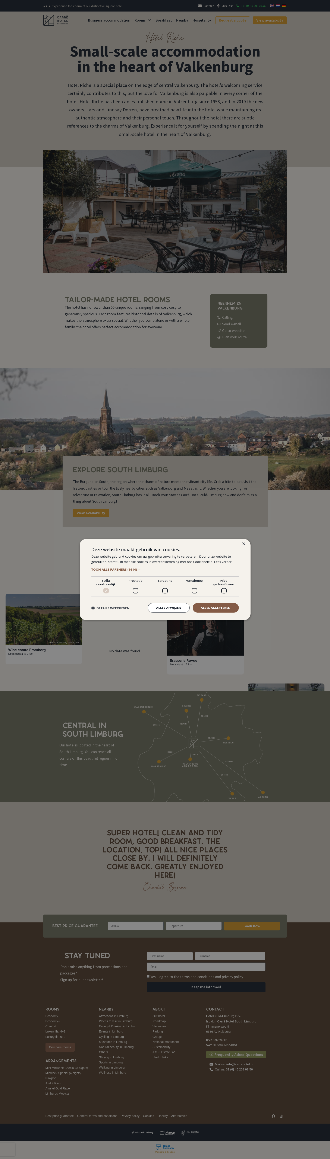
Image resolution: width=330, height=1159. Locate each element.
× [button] (243, 543)
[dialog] (165, 579)
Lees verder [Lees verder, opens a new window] (223, 561)
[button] (165, 569)
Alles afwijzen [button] (168, 608)
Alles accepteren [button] (216, 608)
